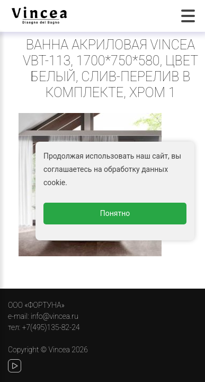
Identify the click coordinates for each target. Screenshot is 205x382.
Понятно (115, 213)
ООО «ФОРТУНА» (36, 305)
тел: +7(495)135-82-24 (43, 327)
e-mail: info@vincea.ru (43, 316)
